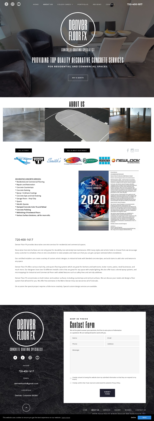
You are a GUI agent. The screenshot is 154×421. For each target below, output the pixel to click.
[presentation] (84, 393)
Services (106, 410)
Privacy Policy (116, 383)
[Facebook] (128, 151)
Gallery (117, 410)
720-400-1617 (134, 4)
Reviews (97, 4)
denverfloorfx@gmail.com (26, 383)
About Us (48, 4)
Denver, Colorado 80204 (26, 395)
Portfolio (83, 4)
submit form (107, 393)
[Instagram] (132, 151)
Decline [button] (133, 417)
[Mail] (137, 151)
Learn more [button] (66, 417)
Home (36, 4)
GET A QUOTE (78, 78)
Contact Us (141, 410)
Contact (110, 4)
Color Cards (64, 4)
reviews (128, 410)
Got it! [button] (144, 417)
